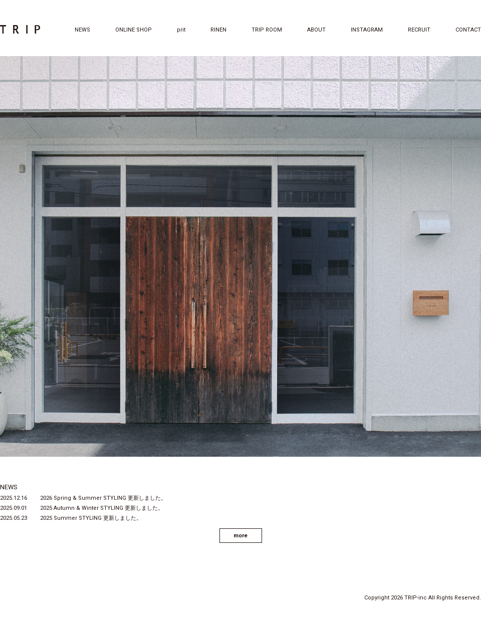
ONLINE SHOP (133, 30)
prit (181, 30)
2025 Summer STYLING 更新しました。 (91, 518)
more (240, 535)
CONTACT (468, 30)
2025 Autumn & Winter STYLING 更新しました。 (101, 508)
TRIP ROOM (267, 30)
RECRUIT (419, 30)
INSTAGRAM (367, 30)
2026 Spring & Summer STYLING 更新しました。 (103, 498)
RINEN (218, 30)
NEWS (82, 30)
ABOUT (316, 30)
